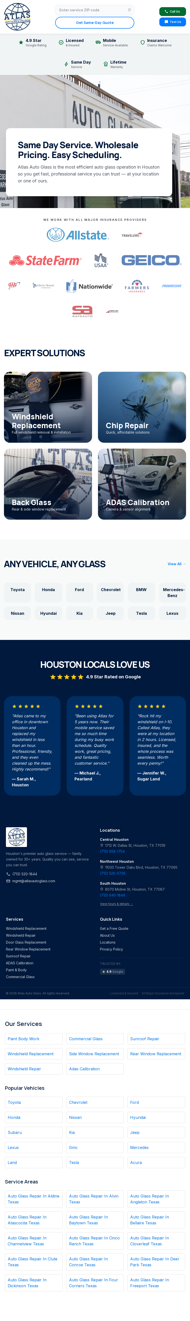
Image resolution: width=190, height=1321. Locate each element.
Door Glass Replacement (26, 942)
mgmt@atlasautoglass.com (30, 881)
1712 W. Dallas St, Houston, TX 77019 (132, 845)
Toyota (17, 589)
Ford (79, 589)
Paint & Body (16, 970)
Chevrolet (111, 589)
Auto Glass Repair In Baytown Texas (88, 1220)
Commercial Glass (20, 977)
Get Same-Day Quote (95, 22)
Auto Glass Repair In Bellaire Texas (149, 1220)
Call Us (172, 11)
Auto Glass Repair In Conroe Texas (88, 1261)
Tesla (141, 613)
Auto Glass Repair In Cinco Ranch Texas (94, 1240)
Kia (79, 613)
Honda (48, 589)
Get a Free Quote (114, 928)
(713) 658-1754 (112, 851)
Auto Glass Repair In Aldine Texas (33, 1199)
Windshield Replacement (26, 928)
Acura (136, 1162)
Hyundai (48, 613)
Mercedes (139, 1147)
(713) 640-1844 (112, 895)
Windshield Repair (21, 935)
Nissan (17, 613)
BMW (141, 589)
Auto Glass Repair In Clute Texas (32, 1261)
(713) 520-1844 (21, 874)
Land (12, 1162)
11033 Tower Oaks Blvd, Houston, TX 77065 (138, 867)
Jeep (111, 613)
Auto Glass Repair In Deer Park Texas (154, 1261)
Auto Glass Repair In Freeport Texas (149, 1282)
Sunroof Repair (18, 956)
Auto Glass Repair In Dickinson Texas (27, 1282)
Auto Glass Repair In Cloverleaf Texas (149, 1240)
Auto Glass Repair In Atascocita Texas (27, 1220)
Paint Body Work (23, 1038)
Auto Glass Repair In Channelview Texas (27, 1240)
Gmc (73, 1147)
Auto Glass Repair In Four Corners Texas (93, 1282)
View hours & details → (116, 904)
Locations (108, 942)
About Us (107, 935)
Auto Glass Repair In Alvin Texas (94, 1199)
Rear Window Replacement (28, 949)
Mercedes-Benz (174, 592)
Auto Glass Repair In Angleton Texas (149, 1199)
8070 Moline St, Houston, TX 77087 (132, 889)
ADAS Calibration (19, 963)
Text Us (172, 21)
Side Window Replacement (94, 1053)
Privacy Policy (111, 949)
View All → (177, 564)
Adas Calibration (84, 1068)
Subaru (15, 1132)
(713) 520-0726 (112, 873)
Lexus (172, 613)
